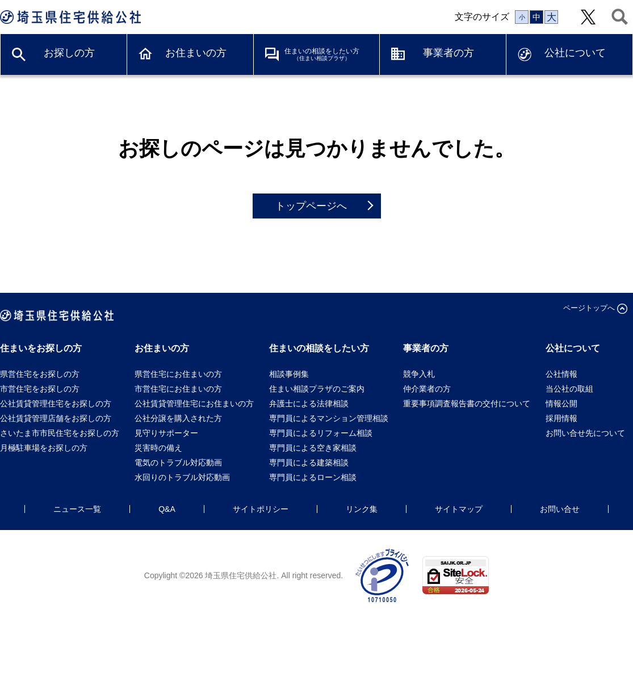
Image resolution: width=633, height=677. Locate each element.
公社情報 (561, 374)
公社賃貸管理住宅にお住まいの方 (194, 403)
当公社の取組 (569, 388)
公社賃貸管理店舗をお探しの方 (55, 418)
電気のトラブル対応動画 (178, 462)
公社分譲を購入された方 (178, 418)
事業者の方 (448, 52)
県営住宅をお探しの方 (39, 374)
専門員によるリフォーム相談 (320, 433)
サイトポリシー (260, 509)
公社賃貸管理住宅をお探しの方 (55, 403)
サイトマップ (459, 509)
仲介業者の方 (427, 388)
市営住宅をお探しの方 (39, 388)
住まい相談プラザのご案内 (316, 388)
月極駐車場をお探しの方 (43, 447)
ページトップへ (589, 308)
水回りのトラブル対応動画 (182, 477)
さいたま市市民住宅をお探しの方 (59, 433)
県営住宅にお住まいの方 (178, 374)
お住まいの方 (196, 52)
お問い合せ (560, 509)
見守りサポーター (166, 433)
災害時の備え (158, 447)
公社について (575, 52)
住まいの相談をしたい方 (321, 54)
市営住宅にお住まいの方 (178, 388)
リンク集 (362, 509)
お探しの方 (69, 52)
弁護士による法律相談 (309, 403)
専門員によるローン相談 (313, 477)
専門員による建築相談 (309, 462)
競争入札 (419, 374)
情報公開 (561, 403)
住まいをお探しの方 (41, 348)
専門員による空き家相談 (313, 447)
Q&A (166, 509)
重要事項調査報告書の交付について (466, 403)
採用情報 (561, 418)
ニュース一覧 (77, 509)
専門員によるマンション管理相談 (328, 418)
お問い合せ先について (589, 433)
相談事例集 (289, 374)
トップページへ (311, 206)
